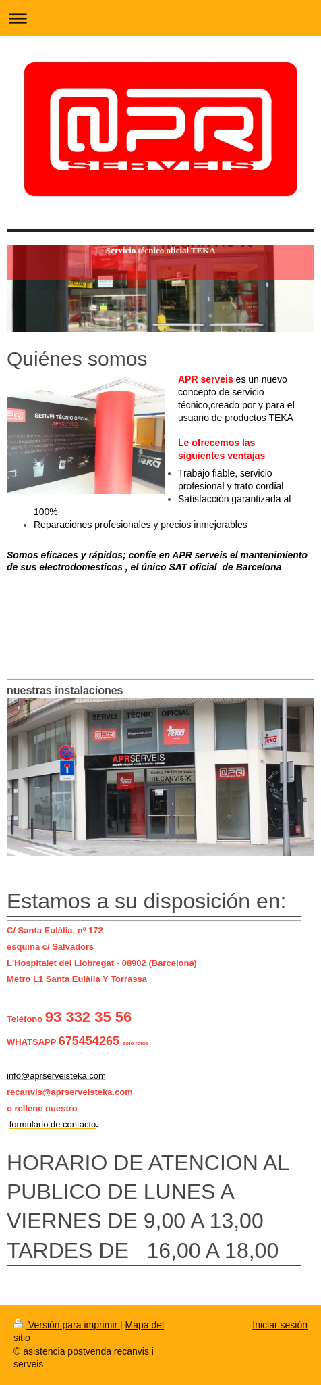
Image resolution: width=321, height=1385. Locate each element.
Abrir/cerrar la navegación (160, 17)
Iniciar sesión (280, 1324)
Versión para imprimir (66, 1324)
